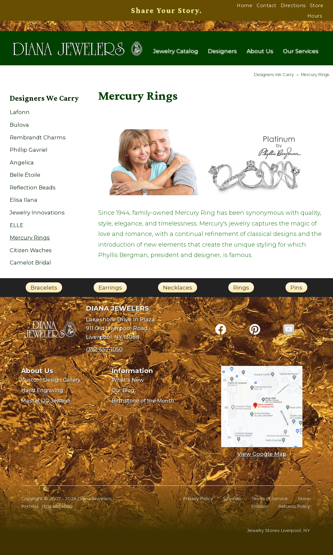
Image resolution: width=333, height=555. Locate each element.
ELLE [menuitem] (16, 225)
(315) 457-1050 (57, 506)
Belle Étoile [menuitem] (25, 175)
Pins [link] (296, 287)
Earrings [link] (110, 287)
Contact (266, 5)
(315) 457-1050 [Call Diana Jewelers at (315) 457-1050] (104, 349)
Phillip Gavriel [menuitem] (28, 150)
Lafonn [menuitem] (20, 112)
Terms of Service (270, 498)
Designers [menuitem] (222, 51)
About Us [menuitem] (259, 51)
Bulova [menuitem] (19, 125)
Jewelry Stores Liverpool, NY (278, 530)
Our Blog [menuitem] (123, 390)
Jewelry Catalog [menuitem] (175, 51)
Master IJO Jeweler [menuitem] (46, 401)
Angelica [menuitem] (22, 162)
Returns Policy (294, 506)
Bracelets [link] (44, 287)
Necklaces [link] (177, 287)
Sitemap (232, 498)
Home (244, 5)
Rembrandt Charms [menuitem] (38, 137)
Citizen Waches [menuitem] (31, 250)
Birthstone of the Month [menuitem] (143, 401)
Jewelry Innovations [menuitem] (37, 212)
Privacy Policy (198, 498)
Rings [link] (241, 287)
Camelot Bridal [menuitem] (30, 262)
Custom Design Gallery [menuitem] (51, 380)
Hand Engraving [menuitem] (42, 390)
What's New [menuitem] (128, 380)
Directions (293, 5)
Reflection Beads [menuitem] (33, 187)
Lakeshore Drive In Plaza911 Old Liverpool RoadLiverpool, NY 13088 (120, 328)
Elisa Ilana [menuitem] (23, 200)
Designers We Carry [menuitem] (44, 98)
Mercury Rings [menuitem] (30, 237)
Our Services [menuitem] (300, 51)
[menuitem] (274, 74)
